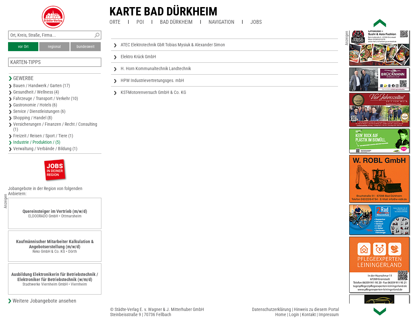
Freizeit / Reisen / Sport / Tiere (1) (43, 135)
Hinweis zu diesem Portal (316, 309)
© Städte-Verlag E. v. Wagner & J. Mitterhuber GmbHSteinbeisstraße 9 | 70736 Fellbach (157, 312)
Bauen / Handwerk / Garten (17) (41, 85)
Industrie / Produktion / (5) (36, 142)
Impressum (329, 314)
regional (54, 46)
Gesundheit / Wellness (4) (36, 92)
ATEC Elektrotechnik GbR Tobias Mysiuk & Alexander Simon (173, 44)
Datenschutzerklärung (271, 309)
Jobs (256, 22)
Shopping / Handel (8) (32, 117)
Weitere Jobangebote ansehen (44, 301)
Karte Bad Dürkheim (163, 11)
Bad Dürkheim (176, 22)
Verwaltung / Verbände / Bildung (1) (45, 148)
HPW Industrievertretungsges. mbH (152, 80)
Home (280, 314)
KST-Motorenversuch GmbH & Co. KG (153, 92)
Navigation (221, 22)
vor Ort (23, 46)
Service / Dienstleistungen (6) (39, 111)
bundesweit (86, 46)
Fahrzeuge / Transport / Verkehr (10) (45, 98)
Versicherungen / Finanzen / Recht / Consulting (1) (55, 127)
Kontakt (309, 314)
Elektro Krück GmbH (138, 56)
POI (140, 22)
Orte (114, 22)
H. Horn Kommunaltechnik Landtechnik (156, 68)
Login (294, 314)
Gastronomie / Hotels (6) (35, 104)
